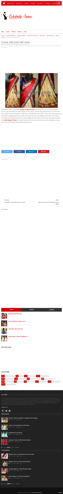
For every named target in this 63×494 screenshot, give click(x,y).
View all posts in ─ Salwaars (11, 447)
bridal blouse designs (11, 384)
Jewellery (19, 31)
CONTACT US (4, 407)
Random (32, 309)
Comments (51, 309)
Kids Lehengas (10, 7)
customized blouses (11, 35)
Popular (11, 309)
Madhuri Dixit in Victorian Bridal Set (19, 461)
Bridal (2, 31)
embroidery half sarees (32, 35)
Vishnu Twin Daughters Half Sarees (19, 425)
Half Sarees (40, 3)
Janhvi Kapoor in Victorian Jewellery (19, 476)
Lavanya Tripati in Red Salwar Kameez (20, 440)
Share (19, 151)
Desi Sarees (13, 31)
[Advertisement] (32, 24)
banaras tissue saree (49, 378)
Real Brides (55, 3)
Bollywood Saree (45, 376)
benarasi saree (30, 381)
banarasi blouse (9, 381)
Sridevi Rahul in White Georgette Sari (17, 336)
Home (3, 35)
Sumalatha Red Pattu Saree (15, 313)
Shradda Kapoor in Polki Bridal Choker (20, 469)
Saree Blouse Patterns (37, 492)
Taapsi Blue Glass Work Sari (15, 329)
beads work (20, 381)
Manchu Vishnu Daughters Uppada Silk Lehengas (23, 418)
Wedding (33, 3)
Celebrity (26, 3)
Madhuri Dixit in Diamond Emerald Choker (21, 454)
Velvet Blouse (4, 47)
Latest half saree (50, 35)
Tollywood (47, 3)
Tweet (7, 151)
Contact (25, 31)
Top (60, 492)
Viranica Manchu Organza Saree (16, 321)
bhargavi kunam (43, 381)
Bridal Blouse (10, 3)
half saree (42, 35)
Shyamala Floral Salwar (15, 432)
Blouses (7, 31)
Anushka (21, 376)
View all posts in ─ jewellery (11, 483)
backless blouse (22, 378)
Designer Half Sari (21, 35)
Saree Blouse (19, 3)
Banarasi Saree (31, 376)
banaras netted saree (35, 378)
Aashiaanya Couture (10, 376)
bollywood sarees (56, 381)
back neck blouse (9, 378)
